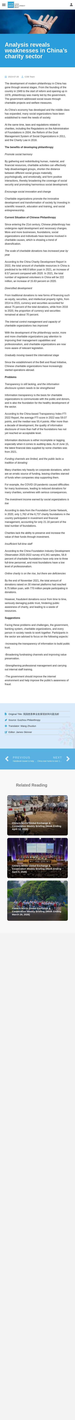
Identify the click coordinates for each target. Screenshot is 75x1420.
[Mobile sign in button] (71, 5)
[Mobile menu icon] (4, 5)
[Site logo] (17, 5)
